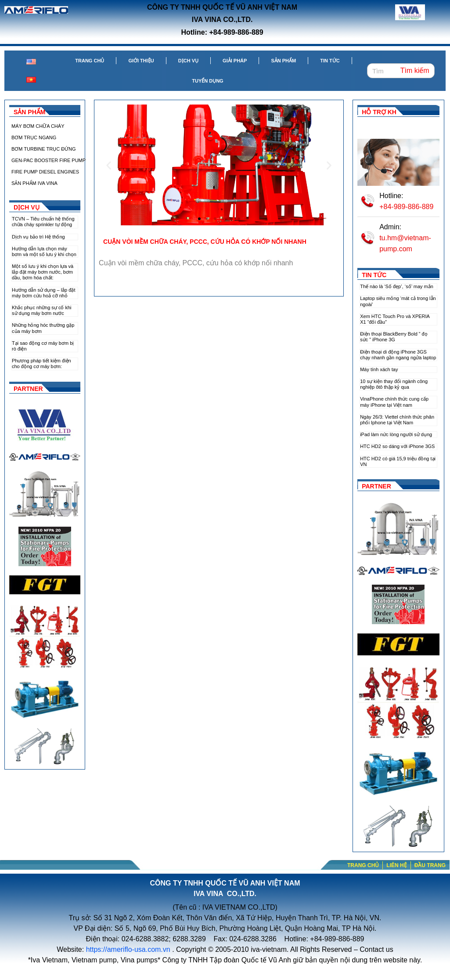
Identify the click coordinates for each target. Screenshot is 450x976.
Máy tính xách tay (379, 369)
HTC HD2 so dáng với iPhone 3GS (397, 446)
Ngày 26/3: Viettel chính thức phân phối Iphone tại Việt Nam (397, 419)
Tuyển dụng (207, 80)
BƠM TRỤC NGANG (33, 137)
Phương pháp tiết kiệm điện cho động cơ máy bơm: (41, 363)
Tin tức (329, 60)
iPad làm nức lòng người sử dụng (396, 434)
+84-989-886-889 (406, 206)
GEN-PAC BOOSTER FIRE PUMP (48, 160)
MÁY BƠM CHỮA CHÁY (38, 126)
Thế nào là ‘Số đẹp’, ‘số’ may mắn (396, 286)
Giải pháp (235, 60)
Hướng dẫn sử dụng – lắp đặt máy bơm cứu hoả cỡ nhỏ (43, 292)
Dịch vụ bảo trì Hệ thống (38, 236)
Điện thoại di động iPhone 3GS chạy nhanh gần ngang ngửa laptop (398, 354)
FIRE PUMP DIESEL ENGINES (45, 171)
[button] (199, 218)
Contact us (376, 949)
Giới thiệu (141, 60)
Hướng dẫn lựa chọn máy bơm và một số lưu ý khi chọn (44, 251)
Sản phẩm (283, 60)
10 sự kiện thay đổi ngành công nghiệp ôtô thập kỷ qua (394, 384)
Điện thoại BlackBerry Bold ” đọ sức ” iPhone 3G (394, 336)
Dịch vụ (188, 60)
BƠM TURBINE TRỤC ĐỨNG (43, 149)
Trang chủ (89, 60)
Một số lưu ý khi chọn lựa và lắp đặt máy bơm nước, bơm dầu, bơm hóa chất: (42, 272)
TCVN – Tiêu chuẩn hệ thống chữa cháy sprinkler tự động (43, 221)
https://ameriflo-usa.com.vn (128, 949)
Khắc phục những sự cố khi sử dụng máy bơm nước (42, 310)
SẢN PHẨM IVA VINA (34, 183)
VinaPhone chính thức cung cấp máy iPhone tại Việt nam (394, 401)
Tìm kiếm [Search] (414, 70)
